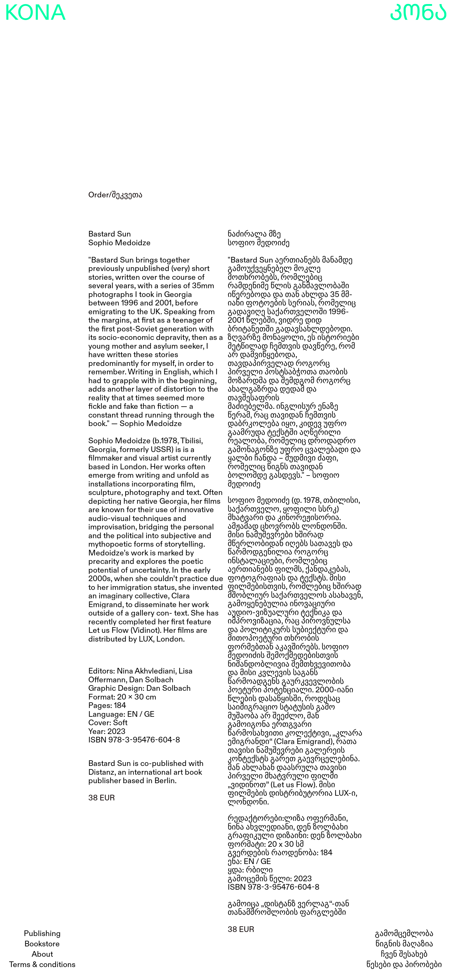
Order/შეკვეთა (115, 195)
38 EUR (101, 798)
